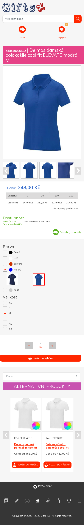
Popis (9, 376)
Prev (6, 170)
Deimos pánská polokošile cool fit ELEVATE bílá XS (25, 448)
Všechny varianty (70, 232)
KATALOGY (42, 486)
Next (78, 170)
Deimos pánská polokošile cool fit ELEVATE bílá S (57, 448)
